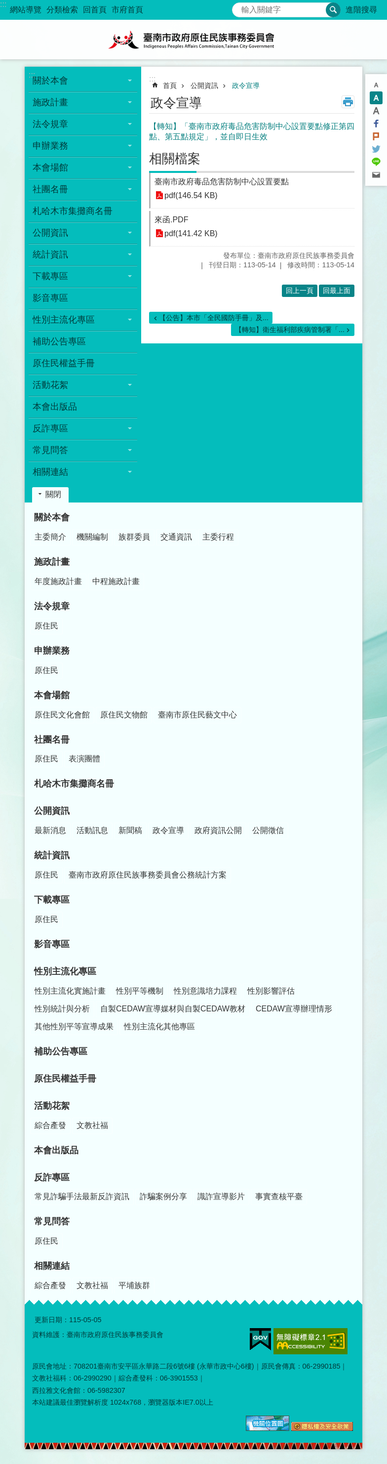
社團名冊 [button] (50, 189)
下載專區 (52, 900)
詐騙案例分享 (163, 1196)
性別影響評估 (271, 991)
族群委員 (134, 537)
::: (3, 4)
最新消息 (50, 830)
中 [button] (376, 97)
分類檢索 (62, 9)
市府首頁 (127, 9)
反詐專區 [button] (50, 428)
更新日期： (52, 1320)
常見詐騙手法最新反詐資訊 (82, 1196)
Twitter (376, 149)
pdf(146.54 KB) (191, 195)
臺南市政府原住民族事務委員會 (193, 39)
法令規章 (52, 606)
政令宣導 (246, 85)
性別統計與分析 (62, 1008)
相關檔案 (174, 159)
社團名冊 (52, 740)
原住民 (46, 626)
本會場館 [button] (50, 167)
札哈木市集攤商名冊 (73, 211)
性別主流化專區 (65, 971)
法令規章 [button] (50, 124)
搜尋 (240, 7)
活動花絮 (52, 1106)
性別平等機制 (139, 991)
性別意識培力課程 (205, 991)
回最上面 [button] (336, 290)
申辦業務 (52, 651)
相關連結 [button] (50, 472)
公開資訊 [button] (50, 233)
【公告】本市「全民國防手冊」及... (214, 318)
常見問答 (52, 1221)
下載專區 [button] (50, 276)
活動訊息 (92, 830)
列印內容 (348, 101)
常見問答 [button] (50, 450)
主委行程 (218, 537)
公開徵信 (268, 830)
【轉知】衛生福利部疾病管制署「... (290, 330)
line (376, 162)
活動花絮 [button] (50, 385)
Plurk (376, 136)
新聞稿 (130, 830)
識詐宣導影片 (221, 1196)
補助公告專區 (59, 341)
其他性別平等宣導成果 (74, 1026)
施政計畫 (52, 562)
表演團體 (84, 758)
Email (376, 174)
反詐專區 (52, 1177)
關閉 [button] (53, 494)
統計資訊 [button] (50, 254)
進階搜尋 (361, 9)
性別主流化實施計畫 (70, 991)
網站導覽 (25, 9)
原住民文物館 (124, 715)
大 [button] (376, 110)
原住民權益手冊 (64, 363)
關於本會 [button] (50, 80)
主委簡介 (50, 537)
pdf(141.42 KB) (191, 233)
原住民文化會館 (62, 715)
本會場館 (52, 695)
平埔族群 (134, 1285)
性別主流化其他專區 (159, 1026)
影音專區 (50, 298)
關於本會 (52, 517)
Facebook (376, 123)
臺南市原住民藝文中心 (197, 715)
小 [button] (376, 85)
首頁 (170, 85)
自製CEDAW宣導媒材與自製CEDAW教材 (172, 1008)
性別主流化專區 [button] (64, 320)
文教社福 (92, 1125)
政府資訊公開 (218, 830)
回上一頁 (299, 290)
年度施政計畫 (58, 581)
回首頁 (95, 9)
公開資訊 (204, 85)
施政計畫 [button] (50, 102)
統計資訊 (52, 855)
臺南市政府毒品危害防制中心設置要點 (222, 181)
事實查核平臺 (279, 1196)
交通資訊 (176, 537)
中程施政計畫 (116, 581)
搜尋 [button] (333, 9)
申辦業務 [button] (50, 146)
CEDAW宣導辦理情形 (294, 1008)
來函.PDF (171, 219)
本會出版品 (55, 407)
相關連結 (52, 1266)
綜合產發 (50, 1125)
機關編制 (92, 537)
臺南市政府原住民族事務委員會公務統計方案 (148, 875)
